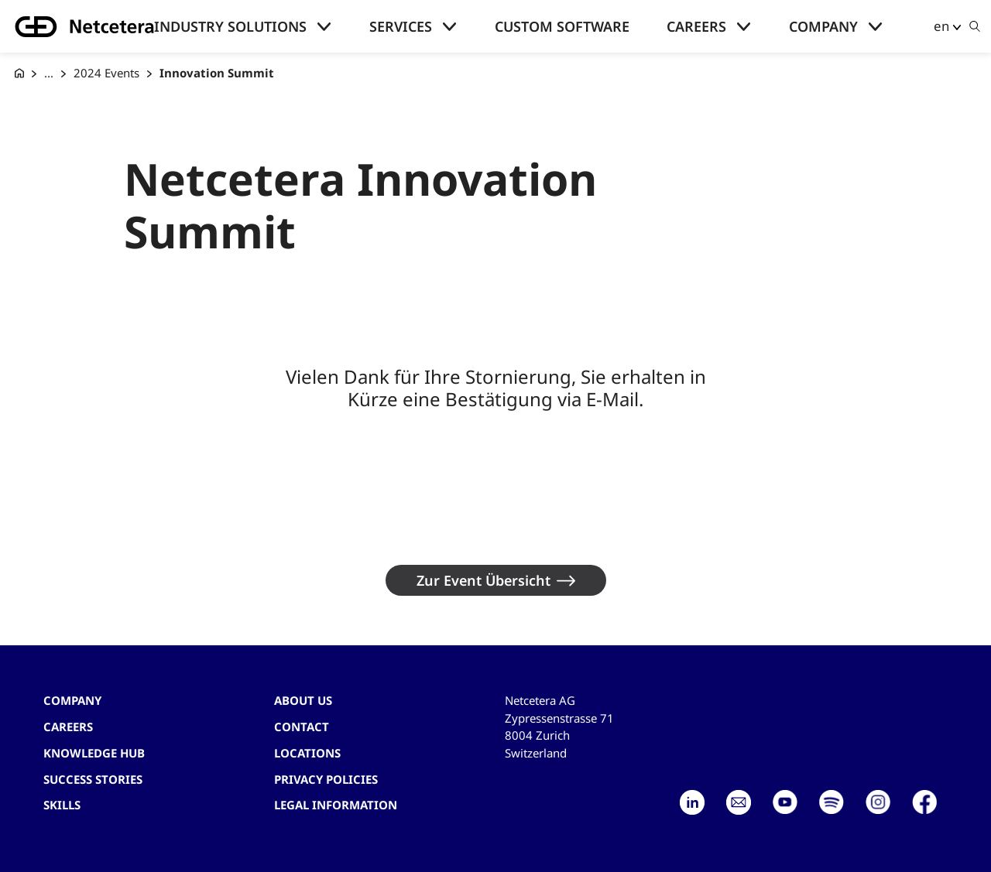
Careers (696, 26)
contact (301, 726)
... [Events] (48, 72)
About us (303, 700)
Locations (307, 753)
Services (400, 26)
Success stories (92, 779)
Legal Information (335, 804)
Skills (62, 804)
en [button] (941, 26)
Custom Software (562, 26)
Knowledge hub (94, 753)
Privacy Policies (326, 779)
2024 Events (106, 72)
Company (823, 26)
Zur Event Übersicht (483, 580)
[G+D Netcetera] (19, 73)
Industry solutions (230, 26)
